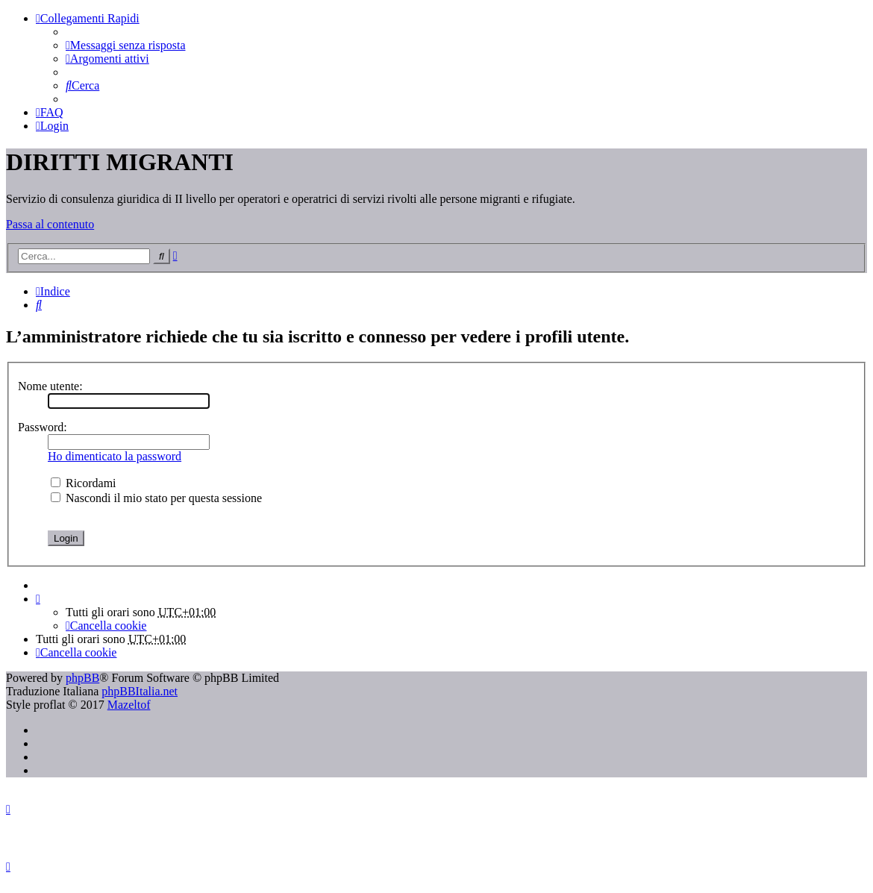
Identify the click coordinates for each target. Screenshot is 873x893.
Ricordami (83, 483)
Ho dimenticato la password (114, 456)
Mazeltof (129, 704)
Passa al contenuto (50, 224)
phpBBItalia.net (139, 691)
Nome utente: (50, 386)
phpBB (82, 677)
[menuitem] (125, 45)
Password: (42, 427)
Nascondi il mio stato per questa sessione (156, 498)
